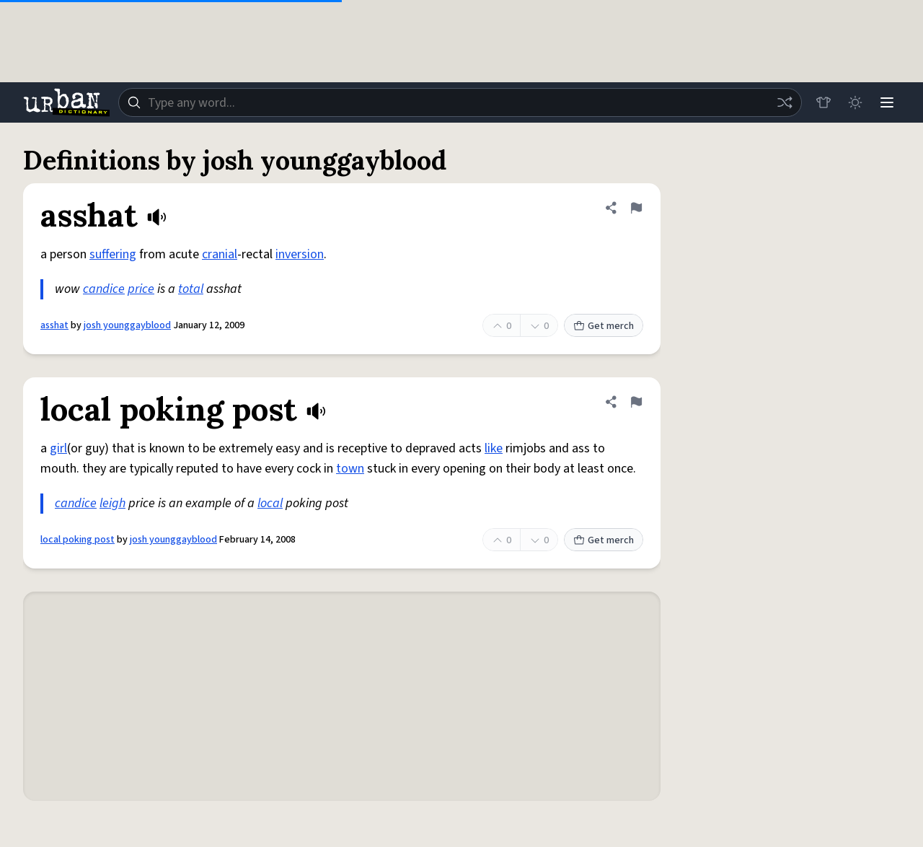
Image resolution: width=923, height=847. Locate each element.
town (350, 469)
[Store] (823, 102)
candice (104, 289)
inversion (299, 254)
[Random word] (784, 102)
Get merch (603, 326)
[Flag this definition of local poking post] (636, 401)
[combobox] (460, 102)
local (270, 503)
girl (58, 448)
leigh (112, 503)
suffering (112, 254)
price (141, 289)
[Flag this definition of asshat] (636, 207)
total (190, 289)
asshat (54, 325)
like (494, 448)
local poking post (77, 539)
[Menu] (887, 102)
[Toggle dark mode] (855, 102)
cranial (219, 254)
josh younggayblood (127, 325)
